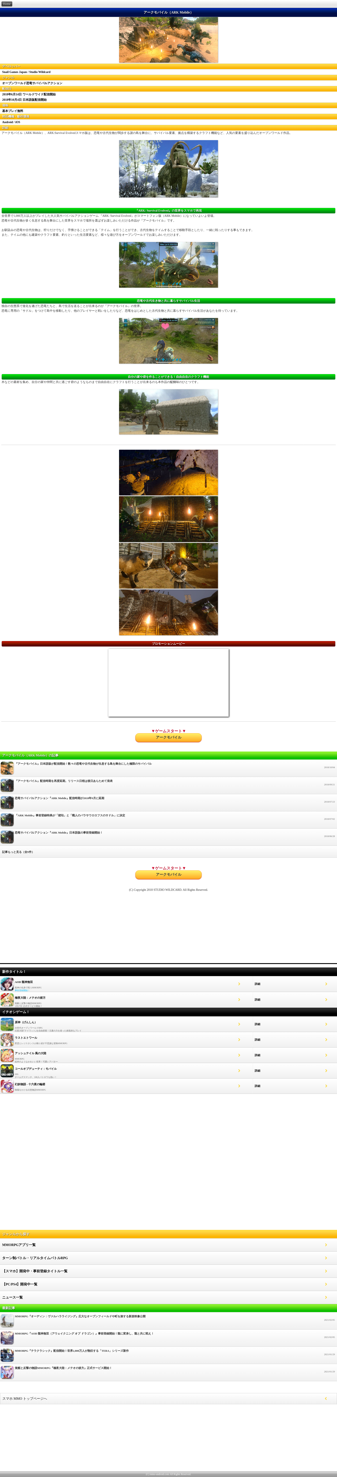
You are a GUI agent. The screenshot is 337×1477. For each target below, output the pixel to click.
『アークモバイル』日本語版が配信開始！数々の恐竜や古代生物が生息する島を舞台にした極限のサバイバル (168, 769)
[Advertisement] (168, 929)
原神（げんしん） (26, 1022)
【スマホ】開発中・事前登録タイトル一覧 (34, 1271)
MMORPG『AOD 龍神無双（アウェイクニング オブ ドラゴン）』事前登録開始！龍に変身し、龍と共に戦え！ (168, 1339)
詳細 (257, 984)
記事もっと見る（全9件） (18, 852)
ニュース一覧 (12, 1297)
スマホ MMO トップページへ (24, 1398)
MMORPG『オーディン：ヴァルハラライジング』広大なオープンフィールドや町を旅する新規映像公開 (168, 1322)
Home (7, 4)
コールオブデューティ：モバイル (36, 1068)
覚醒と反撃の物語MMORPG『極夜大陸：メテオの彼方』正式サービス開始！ (168, 1373)
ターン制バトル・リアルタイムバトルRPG (35, 1258)
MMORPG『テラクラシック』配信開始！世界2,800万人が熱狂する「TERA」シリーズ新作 (168, 1356)
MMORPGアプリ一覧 (19, 1245)
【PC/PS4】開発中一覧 (19, 1284)
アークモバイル (168, 737)
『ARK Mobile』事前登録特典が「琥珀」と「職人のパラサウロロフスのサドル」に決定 (168, 821)
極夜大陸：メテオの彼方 (30, 997)
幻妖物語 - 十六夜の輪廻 (30, 1084)
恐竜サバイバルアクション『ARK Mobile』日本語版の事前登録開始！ (168, 838)
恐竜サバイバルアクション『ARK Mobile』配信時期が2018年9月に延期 (168, 804)
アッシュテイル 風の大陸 (30, 1053)
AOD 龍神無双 (24, 982)
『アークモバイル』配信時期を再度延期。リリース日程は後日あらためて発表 (168, 786)
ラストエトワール (26, 1037)
